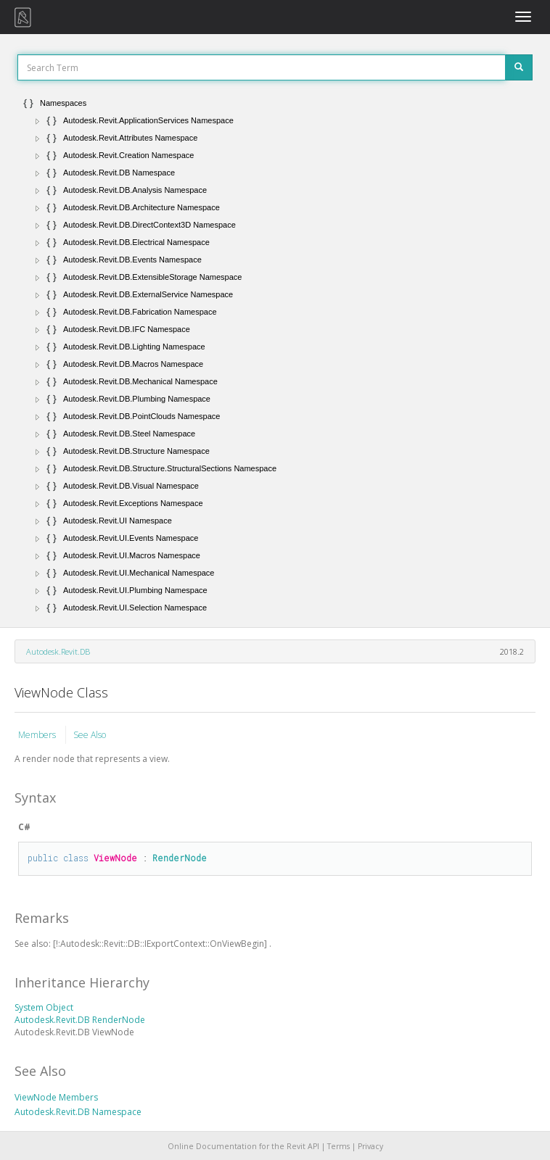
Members (38, 735)
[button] (38, 121)
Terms (338, 1146)
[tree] (275, 355)
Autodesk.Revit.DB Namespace (78, 1112)
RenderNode (179, 857)
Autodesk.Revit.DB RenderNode (80, 1020)
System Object (44, 1007)
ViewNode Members (56, 1097)
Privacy (370, 1146)
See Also (89, 735)
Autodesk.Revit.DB (58, 651)
